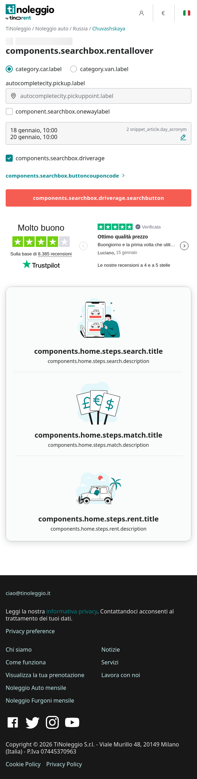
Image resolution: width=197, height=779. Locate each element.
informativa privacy (71, 611)
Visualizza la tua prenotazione (45, 675)
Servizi (110, 662)
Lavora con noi (121, 675)
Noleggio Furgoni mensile (40, 700)
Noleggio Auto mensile (36, 688)
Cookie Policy (23, 764)
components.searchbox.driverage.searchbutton (98, 197)
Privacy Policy (64, 764)
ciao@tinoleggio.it (28, 592)
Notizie (111, 649)
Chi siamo (19, 649)
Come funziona (26, 662)
